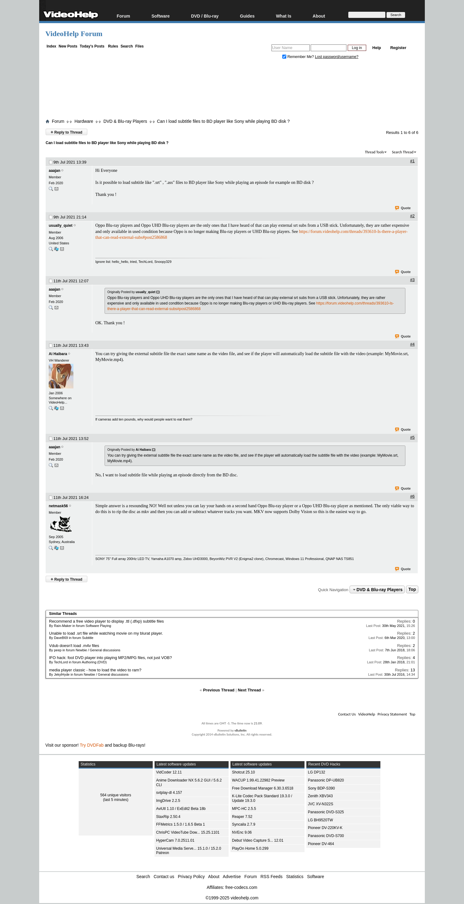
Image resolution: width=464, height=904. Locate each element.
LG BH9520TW (320, 820)
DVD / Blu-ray (204, 16)
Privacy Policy (191, 876)
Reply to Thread (66, 132)
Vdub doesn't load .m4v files (74, 645)
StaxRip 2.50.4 (168, 817)
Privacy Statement (392, 714)
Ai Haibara (58, 354)
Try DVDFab (92, 745)
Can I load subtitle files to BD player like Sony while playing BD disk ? (223, 121)
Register (398, 47)
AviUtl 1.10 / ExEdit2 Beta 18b (181, 809)
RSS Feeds (271, 876)
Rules (113, 46)
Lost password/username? (336, 57)
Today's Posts (92, 46)
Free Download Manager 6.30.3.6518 (262, 788)
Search (127, 46)
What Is (283, 16)
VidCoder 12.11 (169, 772)
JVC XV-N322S (320, 804)
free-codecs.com (241, 887)
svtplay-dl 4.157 (169, 792)
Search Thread (402, 152)
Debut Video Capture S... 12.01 (258, 840)
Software (160, 16)
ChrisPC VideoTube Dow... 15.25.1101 (187, 832)
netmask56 (58, 506)
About (319, 16)
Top (412, 589)
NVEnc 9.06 (242, 832)
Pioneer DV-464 (321, 844)
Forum (123, 16)
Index (51, 46)
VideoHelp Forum (73, 34)
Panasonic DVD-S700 (326, 836)
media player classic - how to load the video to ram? (95, 670)
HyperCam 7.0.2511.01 (175, 840)
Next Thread (249, 690)
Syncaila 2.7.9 (243, 824)
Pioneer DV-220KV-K (325, 828)
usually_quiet (60, 225)
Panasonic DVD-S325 (326, 812)
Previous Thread (218, 690)
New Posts (68, 46)
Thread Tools (374, 152)
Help (376, 47)
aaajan (54, 170)
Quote (403, 208)
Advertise (232, 876)
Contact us (164, 876)
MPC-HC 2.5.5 (244, 809)
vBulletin (240, 730)
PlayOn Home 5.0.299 (250, 848)
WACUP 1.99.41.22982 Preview (258, 780)
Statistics (295, 876)
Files (139, 46)
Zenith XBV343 (320, 796)
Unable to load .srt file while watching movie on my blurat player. (106, 633)
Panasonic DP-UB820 (326, 780)
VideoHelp (366, 714)
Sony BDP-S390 (321, 788)
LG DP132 (316, 772)
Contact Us (347, 714)
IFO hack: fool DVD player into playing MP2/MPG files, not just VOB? (110, 657)
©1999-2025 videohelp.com (231, 897)
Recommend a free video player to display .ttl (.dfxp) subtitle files (106, 621)
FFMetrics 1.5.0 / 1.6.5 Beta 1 (180, 824)
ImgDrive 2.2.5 (168, 800)
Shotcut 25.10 (243, 772)
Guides (247, 16)
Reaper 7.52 (242, 817)
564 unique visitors (115, 795)
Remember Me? (298, 57)
